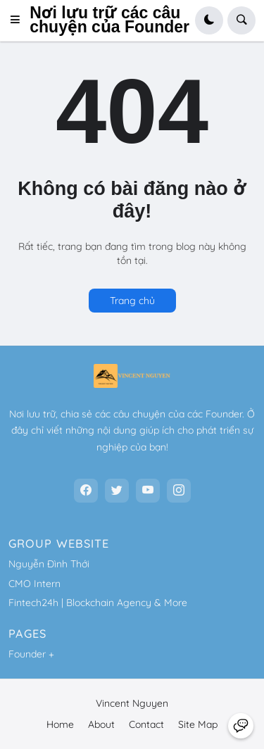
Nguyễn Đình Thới (48, 564)
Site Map (198, 724)
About (101, 724)
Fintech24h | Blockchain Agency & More (97, 602)
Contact (146, 724)
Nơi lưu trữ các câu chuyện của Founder (109, 20)
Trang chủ (132, 300)
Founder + (31, 654)
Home (60, 724)
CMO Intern (34, 583)
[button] (19, 20)
